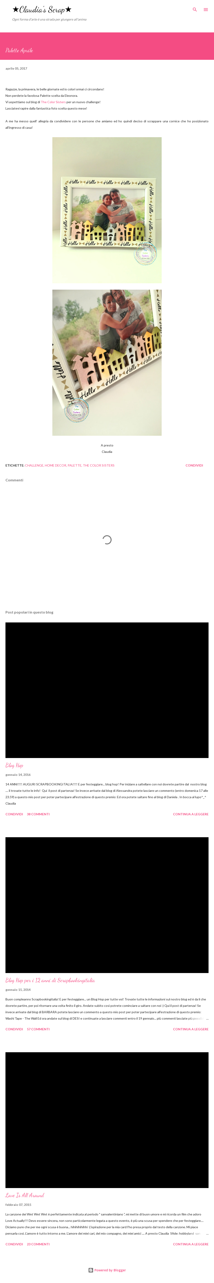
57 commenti (38, 1029)
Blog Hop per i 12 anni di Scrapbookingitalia (50, 980)
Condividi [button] (194, 465)
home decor (55, 465)
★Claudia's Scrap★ (42, 9)
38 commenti (38, 814)
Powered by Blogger (107, 1270)
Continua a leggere (191, 814)
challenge (34, 465)
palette (75, 465)
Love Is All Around (24, 1195)
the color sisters (99, 465)
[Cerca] (195, 8)
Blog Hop (14, 765)
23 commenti (38, 1244)
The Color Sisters (53, 102)
